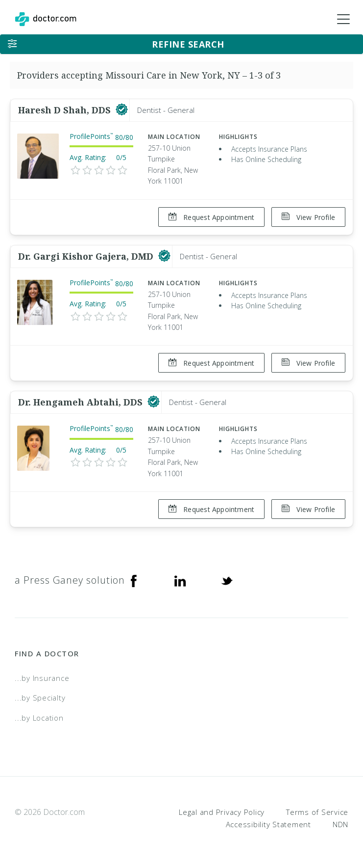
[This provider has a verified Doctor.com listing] (122, 110)
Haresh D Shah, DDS (65, 110)
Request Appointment (211, 217)
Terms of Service (317, 810)
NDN (340, 823)
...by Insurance (42, 676)
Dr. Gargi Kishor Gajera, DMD (87, 256)
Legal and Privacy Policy (222, 810)
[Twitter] (227, 578)
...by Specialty (40, 696)
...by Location (39, 716)
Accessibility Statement (268, 823)
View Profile (308, 217)
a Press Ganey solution (70, 578)
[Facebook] (134, 578)
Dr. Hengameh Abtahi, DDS (81, 401)
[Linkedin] (180, 578)
